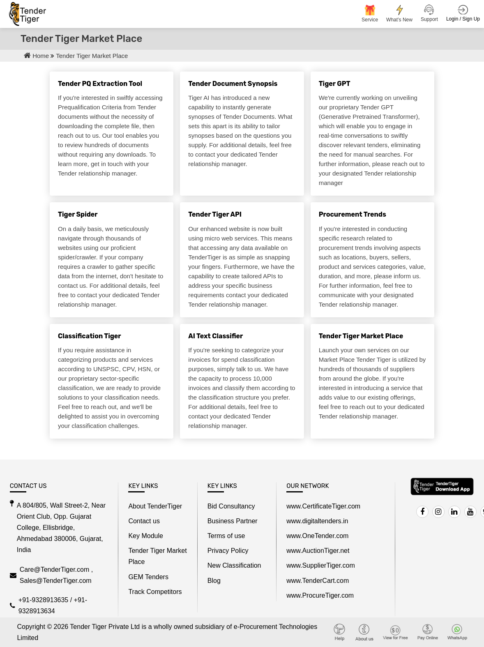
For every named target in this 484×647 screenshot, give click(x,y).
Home (37, 55)
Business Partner (232, 521)
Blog (214, 580)
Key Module (145, 535)
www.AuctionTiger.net (317, 550)
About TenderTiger (155, 506)
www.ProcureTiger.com (320, 595)
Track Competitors (155, 591)
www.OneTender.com (317, 535)
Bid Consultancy (231, 506)
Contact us (143, 521)
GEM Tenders (148, 576)
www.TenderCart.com (317, 580)
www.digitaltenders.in (317, 521)
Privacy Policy (228, 550)
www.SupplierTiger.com (320, 565)
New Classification (234, 565)
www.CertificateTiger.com (323, 506)
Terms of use (226, 535)
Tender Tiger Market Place (92, 55)
